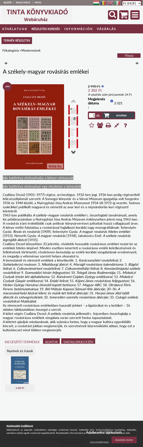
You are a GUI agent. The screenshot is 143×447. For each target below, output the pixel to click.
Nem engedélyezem (99, 441)
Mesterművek (31, 50)
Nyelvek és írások (20, 351)
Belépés (8, 2)
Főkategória (10, 50)
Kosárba (121, 115)
